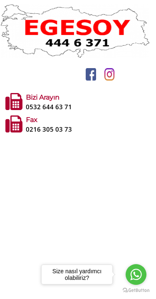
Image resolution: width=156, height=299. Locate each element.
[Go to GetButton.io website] (136, 290)
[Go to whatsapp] (136, 274)
